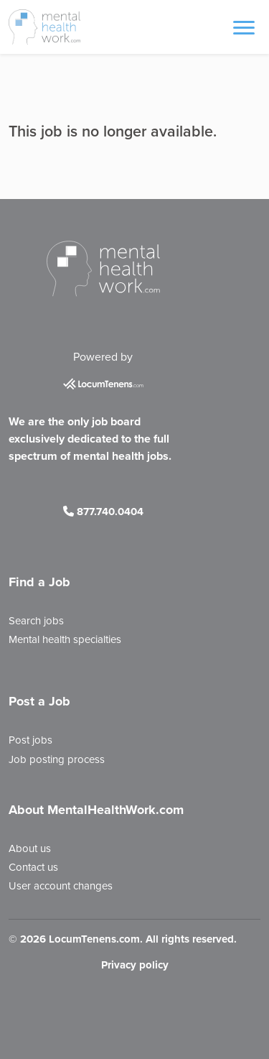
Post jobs (30, 740)
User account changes (61, 886)
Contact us (33, 867)
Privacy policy (135, 965)
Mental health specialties (65, 639)
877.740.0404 (103, 511)
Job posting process (57, 759)
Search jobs (36, 621)
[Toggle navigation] (243, 26)
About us (30, 848)
